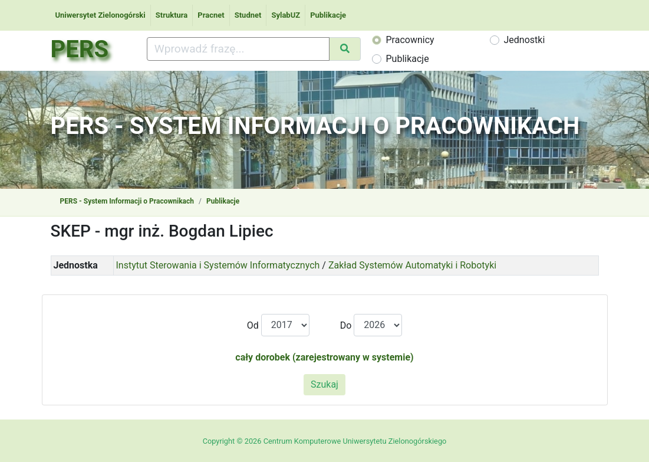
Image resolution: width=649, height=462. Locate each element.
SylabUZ (285, 15)
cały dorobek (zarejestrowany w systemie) (324, 357)
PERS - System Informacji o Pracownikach (127, 201)
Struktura (172, 15)
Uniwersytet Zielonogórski (100, 15)
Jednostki (524, 39)
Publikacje (328, 15)
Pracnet (210, 15)
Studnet (248, 15)
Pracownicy (410, 39)
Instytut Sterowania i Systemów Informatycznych (218, 265)
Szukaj (324, 384)
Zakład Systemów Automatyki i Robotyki (412, 265)
